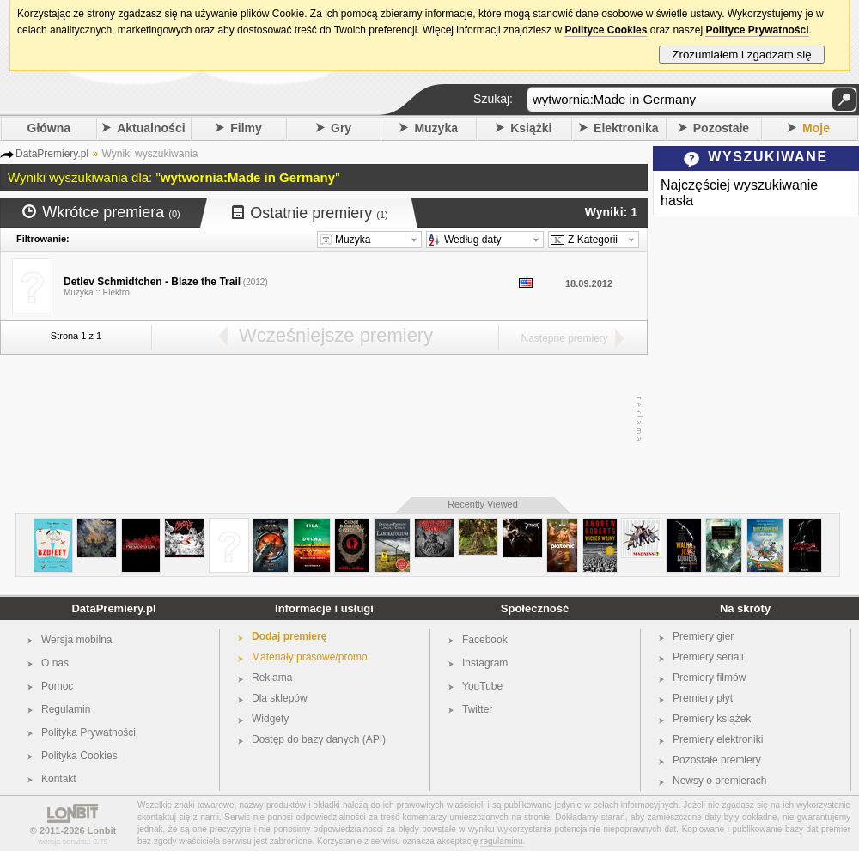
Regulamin (65, 709)
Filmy (246, 128)
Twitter (477, 709)
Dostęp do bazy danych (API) (319, 739)
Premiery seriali (708, 657)
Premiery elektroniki (718, 739)
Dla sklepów (280, 698)
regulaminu (501, 841)
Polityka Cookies (79, 756)
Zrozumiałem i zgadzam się (742, 54)
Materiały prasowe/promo (310, 657)
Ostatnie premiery (310, 213)
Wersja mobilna (76, 640)
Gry (341, 128)
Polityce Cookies (605, 30)
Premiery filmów (709, 678)
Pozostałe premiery (717, 760)
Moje (816, 128)
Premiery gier (703, 636)
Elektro (116, 292)
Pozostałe (721, 128)
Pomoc (57, 686)
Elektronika (626, 128)
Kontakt (58, 779)
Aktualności (151, 128)
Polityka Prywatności (88, 732)
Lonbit (102, 830)
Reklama (272, 678)
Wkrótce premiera (101, 212)
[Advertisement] (319, 419)
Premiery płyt (703, 698)
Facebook (485, 640)
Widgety (270, 719)
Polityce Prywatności (756, 30)
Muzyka (436, 128)
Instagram (485, 663)
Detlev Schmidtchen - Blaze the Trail (152, 282)
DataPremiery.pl (113, 608)
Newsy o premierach (719, 781)
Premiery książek (712, 719)
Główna (49, 128)
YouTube (482, 686)
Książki (530, 128)
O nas (55, 663)
